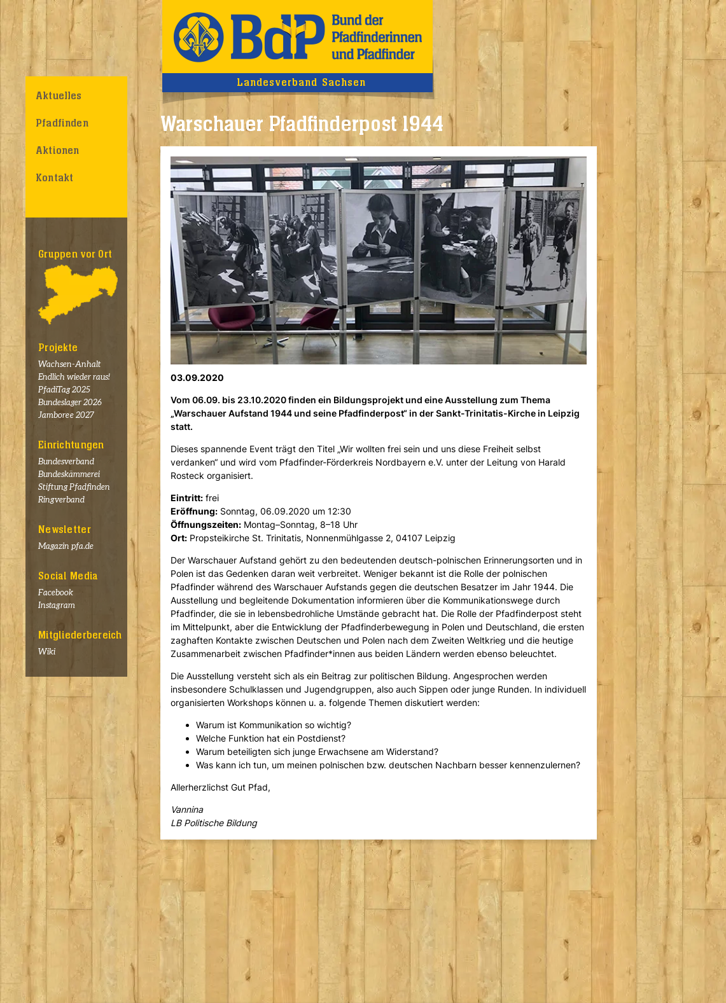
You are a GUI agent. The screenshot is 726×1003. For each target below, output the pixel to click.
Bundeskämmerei (69, 475)
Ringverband (61, 500)
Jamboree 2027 (66, 416)
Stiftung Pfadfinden (74, 487)
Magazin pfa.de (66, 547)
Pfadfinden (62, 123)
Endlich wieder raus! (74, 377)
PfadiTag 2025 (64, 390)
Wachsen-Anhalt (69, 365)
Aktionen (57, 151)
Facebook (55, 593)
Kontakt (54, 178)
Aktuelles (59, 96)
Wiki (46, 652)
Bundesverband (66, 462)
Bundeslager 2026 (70, 403)
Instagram (56, 606)
